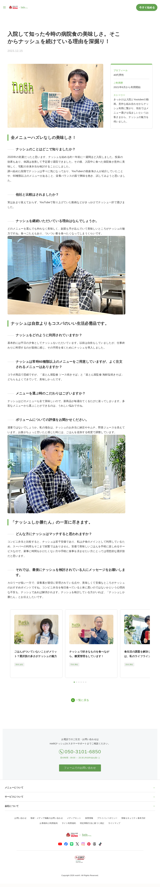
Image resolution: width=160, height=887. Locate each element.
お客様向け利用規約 (49, 823)
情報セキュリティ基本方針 (133, 818)
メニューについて (80, 787)
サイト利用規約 (69, 823)
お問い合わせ (20, 818)
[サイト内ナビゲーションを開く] (5, 7)
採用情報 (89, 818)
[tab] (74, 682)
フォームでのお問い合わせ (80, 767)
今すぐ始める (147, 7)
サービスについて (80, 796)
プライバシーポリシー (107, 818)
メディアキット (74, 818)
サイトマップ (114, 823)
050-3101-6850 (83, 751)
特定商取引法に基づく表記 (92, 823)
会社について (80, 806)
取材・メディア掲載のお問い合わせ (47, 818)
